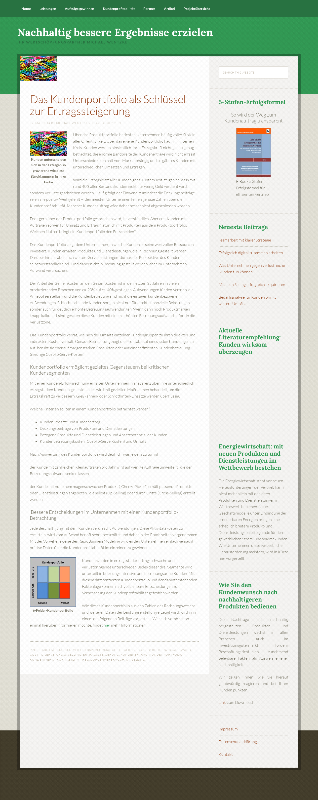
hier (107, 625)
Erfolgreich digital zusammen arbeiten (251, 252)
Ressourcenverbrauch (103, 659)
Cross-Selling (68, 654)
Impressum (228, 728)
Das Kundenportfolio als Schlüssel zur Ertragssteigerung (109, 104)
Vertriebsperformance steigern (103, 650)
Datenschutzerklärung (238, 741)
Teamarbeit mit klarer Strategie (245, 240)
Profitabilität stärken (51, 650)
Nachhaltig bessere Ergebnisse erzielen (115, 32)
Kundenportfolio (166, 654)
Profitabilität (68, 659)
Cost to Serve (42, 654)
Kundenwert (41, 659)
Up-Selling (135, 659)
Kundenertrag (134, 654)
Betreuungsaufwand (171, 650)
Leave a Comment (107, 123)
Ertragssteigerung (101, 654)
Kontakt (226, 754)
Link (222, 702)
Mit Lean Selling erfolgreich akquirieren (252, 284)
